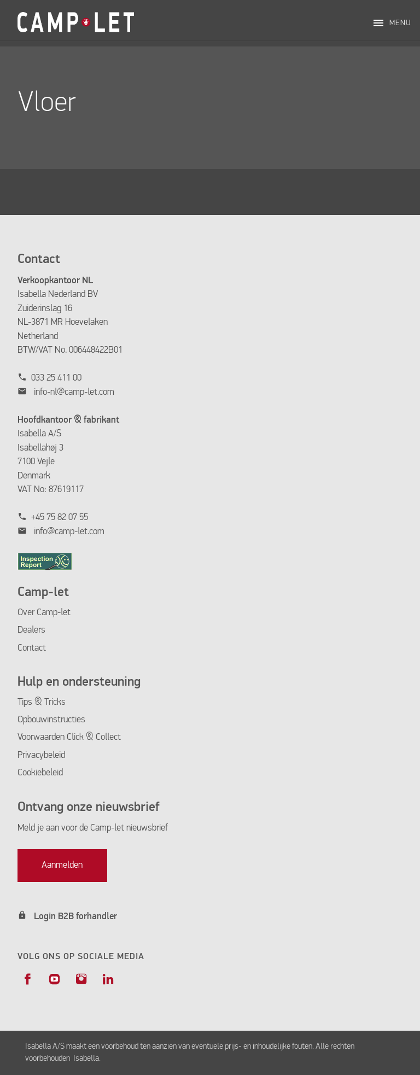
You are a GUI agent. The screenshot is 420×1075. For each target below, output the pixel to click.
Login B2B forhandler (75, 916)
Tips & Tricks (42, 702)
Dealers (31, 630)
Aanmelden (62, 865)
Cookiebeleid (40, 773)
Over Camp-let (44, 612)
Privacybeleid (41, 755)
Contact (32, 648)
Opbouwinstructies (51, 720)
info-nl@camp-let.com (74, 392)
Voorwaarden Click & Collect (69, 737)
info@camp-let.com (69, 531)
